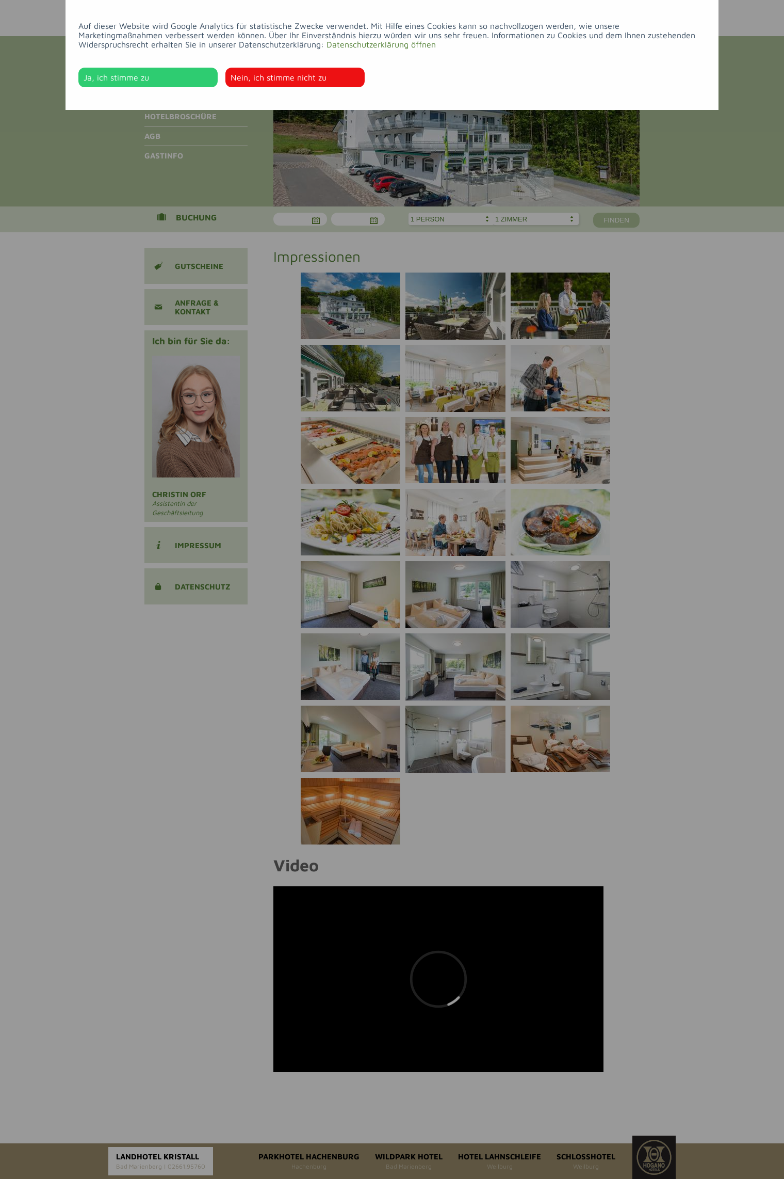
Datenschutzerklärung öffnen (381, 44)
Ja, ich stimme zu (116, 77)
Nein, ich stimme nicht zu (278, 77)
